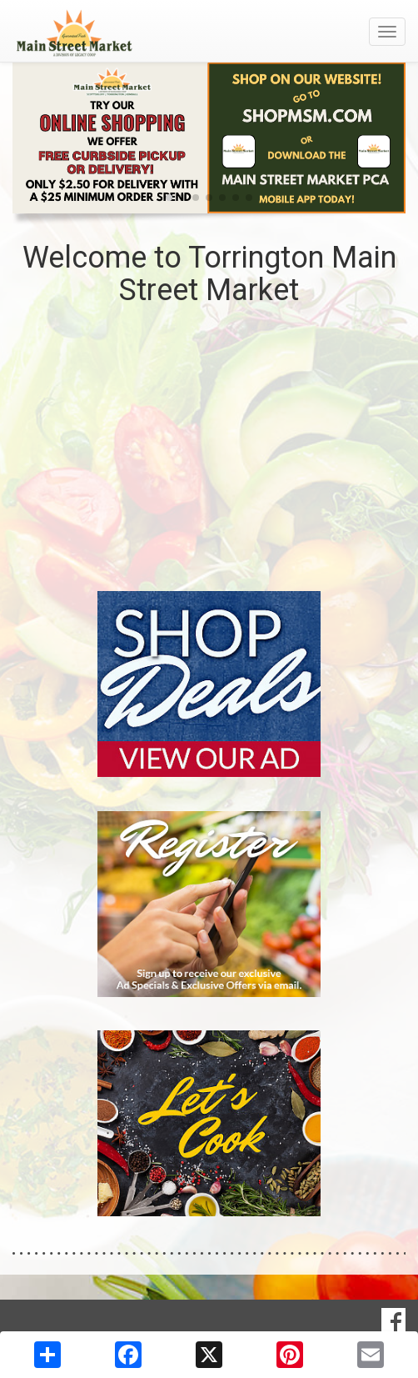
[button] (169, 197)
